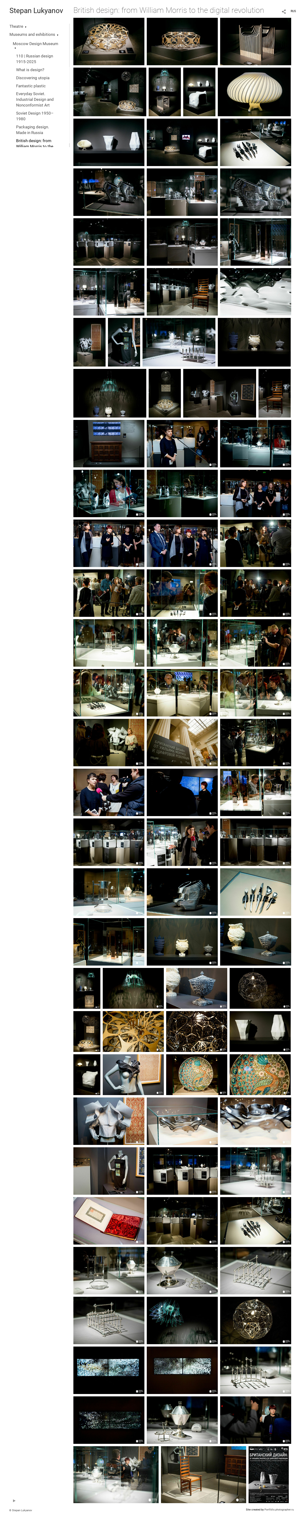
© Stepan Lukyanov (20, 1510)
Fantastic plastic (31, 86)
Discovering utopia (32, 78)
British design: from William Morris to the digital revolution (34, 146)
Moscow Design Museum (35, 44)
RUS (293, 11)
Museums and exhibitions (32, 34)
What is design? (30, 70)
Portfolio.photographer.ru (279, 1509)
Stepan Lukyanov (36, 10)
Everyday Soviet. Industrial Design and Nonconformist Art (35, 99)
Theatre (16, 26)
